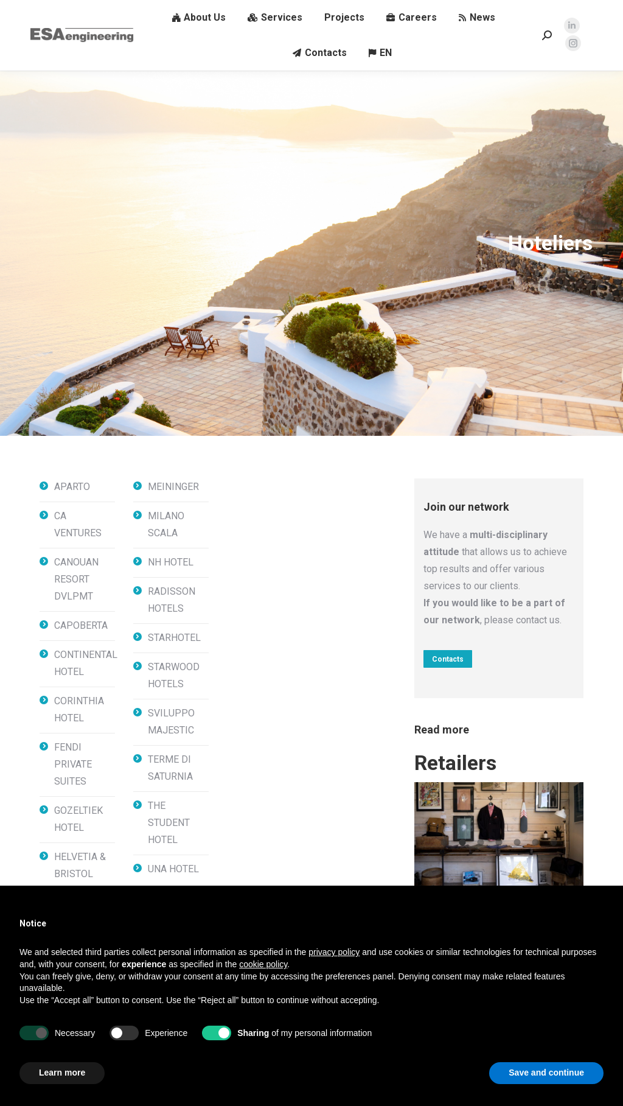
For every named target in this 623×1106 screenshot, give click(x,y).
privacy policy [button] (334, 952)
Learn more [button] (62, 1072)
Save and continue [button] (546, 1072)
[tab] (444, 841)
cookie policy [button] (263, 964)
